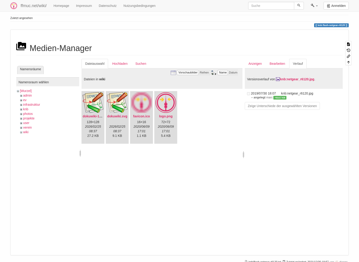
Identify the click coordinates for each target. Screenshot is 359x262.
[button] (314, 5)
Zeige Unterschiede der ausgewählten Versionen (282, 106)
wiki (25, 132)
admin (27, 95)
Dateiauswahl (94, 63)
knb (25, 109)
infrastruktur (31, 104)
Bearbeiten (277, 63)
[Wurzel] (26, 91)
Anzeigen (255, 63)
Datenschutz (108, 6)
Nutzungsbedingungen (139, 6)
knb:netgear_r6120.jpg (297, 79)
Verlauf (298, 63)
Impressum (84, 6)
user (26, 123)
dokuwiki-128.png (96, 116)
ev (25, 100)
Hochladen (120, 63)
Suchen (140, 63)
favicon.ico (141, 116)
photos (28, 114)
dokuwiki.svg (117, 116)
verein (27, 127)
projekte (29, 118)
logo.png (166, 116)
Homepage (61, 6)
